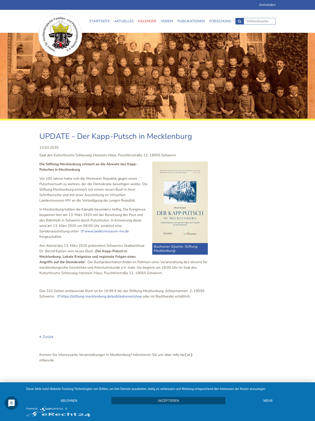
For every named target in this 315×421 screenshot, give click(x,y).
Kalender (147, 21)
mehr (268, 401)
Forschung (220, 21)
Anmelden (267, 4)
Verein (167, 21)
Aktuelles (124, 21)
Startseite (99, 21)
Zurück (48, 336)
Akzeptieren (168, 401)
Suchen (239, 21)
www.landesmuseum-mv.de (106, 231)
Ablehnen (69, 401)
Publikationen (191, 21)
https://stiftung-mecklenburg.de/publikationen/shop (101, 296)
